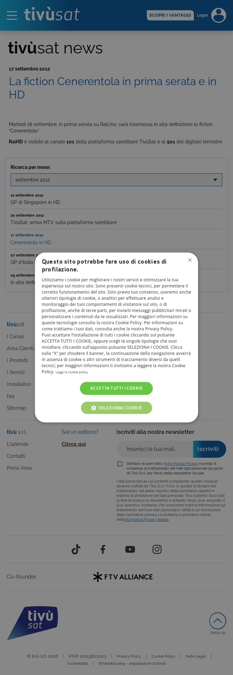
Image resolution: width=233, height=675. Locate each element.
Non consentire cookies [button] (188, 260)
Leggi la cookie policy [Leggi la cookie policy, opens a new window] (77, 372)
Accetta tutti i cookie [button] (116, 388)
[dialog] (116, 337)
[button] (116, 408)
